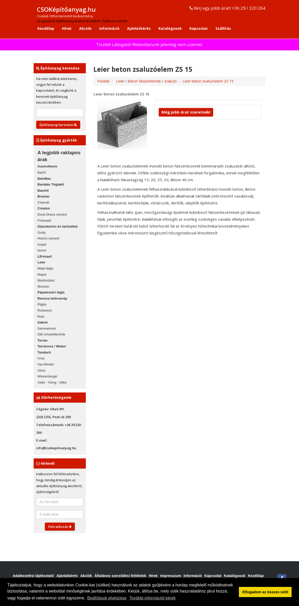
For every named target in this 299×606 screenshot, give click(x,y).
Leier (41, 262)
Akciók (85, 28)
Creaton (43, 208)
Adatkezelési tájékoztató (33, 576)
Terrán (42, 340)
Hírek (67, 28)
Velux (41, 370)
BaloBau (44, 178)
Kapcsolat (198, 28)
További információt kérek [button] (152, 598)
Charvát (43, 202)
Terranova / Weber (51, 346)
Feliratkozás (60, 526)
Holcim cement (48, 238)
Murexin (43, 286)
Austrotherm (47, 166)
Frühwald (44, 220)
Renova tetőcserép (52, 298)
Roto (40, 316)
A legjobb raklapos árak (58, 156)
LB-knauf (44, 256)
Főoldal (103, 81)
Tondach (44, 352)
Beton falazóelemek (145, 81)
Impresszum (170, 576)
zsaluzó (170, 81)
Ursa (40, 358)
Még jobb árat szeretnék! (185, 112)
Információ (109, 28)
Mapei (41, 274)
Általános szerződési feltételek (120, 576)
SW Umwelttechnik (51, 334)
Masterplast (46, 280)
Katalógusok (170, 28)
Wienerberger (47, 376)
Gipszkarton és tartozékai (57, 226)
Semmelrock (46, 328)
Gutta (41, 232)
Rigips (42, 304)
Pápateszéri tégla (50, 292)
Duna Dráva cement (52, 214)
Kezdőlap (45, 28)
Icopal (41, 244)
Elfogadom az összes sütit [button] (265, 592)
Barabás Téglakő (50, 184)
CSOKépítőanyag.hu (66, 9)
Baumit (43, 190)
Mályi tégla (45, 268)
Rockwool (44, 310)
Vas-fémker (45, 364)
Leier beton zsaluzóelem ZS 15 (208, 81)
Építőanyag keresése (58, 124)
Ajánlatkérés (139, 28)
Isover (41, 250)
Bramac (43, 196)
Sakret (42, 322)
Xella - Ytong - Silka (51, 382)
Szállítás (223, 28)
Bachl (41, 172)
